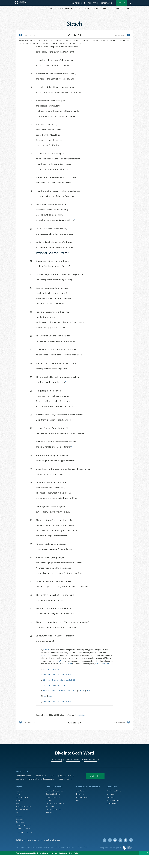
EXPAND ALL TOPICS (23, 832)
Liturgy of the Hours (54, 809)
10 (57, 38)
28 (117, 38)
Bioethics (19, 816)
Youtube (116, 840)
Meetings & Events (84, 797)
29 (121, 38)
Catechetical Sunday (24, 825)
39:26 (45, 696)
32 (20, 41)
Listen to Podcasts (73, 760)
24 (104, 38)
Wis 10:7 (94, 691)
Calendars (111, 797)
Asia (17, 803)
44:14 (58, 669)
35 (30, 41)
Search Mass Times (53, 797)
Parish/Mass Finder (114, 791)
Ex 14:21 (61, 680)
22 (97, 38)
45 (64, 41)
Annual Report (21, 800)
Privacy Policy (80, 715)
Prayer (49, 800)
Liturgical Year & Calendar (56, 803)
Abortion (19, 791)
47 (71, 41)
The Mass (50, 812)
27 (114, 38)
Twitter (106, 840)
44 (61, 41)
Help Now (80, 794)
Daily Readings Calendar (56, 791)
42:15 (105, 661)
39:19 (45, 685)
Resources (111, 794)
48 (74, 41)
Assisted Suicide (22, 809)
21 (94, 38)
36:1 (97, 661)
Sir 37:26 (51, 669)
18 (84, 38)
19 (87, 38)
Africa (18, 794)
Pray (78, 800)
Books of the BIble (53, 794)
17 (80, 38)
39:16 (45, 675)
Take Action (80, 791)
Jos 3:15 (72, 680)
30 (124, 38)
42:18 (62, 685)
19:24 (59, 691)
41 (51, 41)
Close (143, 853)
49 (78, 41)
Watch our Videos (89, 760)
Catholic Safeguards (24, 828)
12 (64, 38)
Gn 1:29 (60, 675)
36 (34, 41)
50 (81, 41)
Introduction (26, 38)
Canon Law (20, 819)
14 (70, 38)
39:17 (45, 680)
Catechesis (20, 822)
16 (77, 38)
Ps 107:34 (86, 691)
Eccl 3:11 (70, 675)
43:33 (43, 664)
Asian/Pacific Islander (24, 806)
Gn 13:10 (52, 691)
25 (107, 38)
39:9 (45, 669)
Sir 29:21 (52, 696)
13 (67, 38)
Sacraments (50, 806)
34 (27, 41)
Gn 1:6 (51, 680)
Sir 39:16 (52, 702)
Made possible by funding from (110, 848)
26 (111, 38)
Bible (18, 812)
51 (84, 41)
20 (91, 38)
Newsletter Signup (114, 800)
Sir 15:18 (52, 685)
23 (101, 38)
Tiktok (131, 840)
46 (67, 41)
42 (54, 41)
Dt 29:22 (69, 691)
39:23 (45, 691)
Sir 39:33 (52, 675)
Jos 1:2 (76, 691)
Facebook (111, 840)
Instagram (126, 840)
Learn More (95, 776)
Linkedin (121, 840)
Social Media (112, 803)
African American (22, 797)
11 (60, 38)
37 (37, 41)
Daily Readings (57, 760)
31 (128, 38)
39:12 (45, 647)
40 (47, 41)
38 (40, 41)
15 (74, 38)
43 (57, 41)
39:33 (45, 702)
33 (24, 41)
